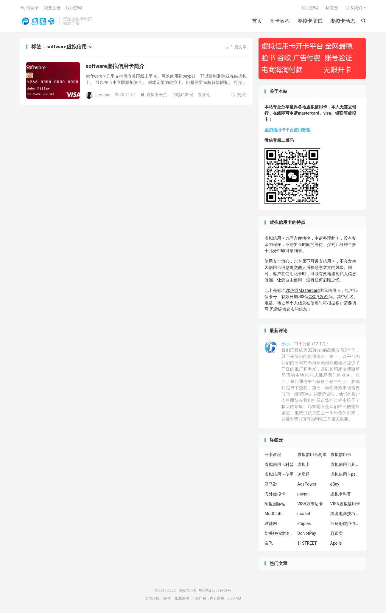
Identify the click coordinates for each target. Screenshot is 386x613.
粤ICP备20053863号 (215, 591)
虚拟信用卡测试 (311, 454)
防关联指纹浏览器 (279, 533)
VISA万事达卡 (310, 503)
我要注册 (52, 7)
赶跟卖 (336, 533)
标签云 (332, 7)
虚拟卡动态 (342, 21)
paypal (303, 494)
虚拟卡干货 (153, 94)
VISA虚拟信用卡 (345, 503)
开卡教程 (280, 21)
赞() (239, 94)
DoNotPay (306, 533)
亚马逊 (270, 484)
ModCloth (273, 513)
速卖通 (303, 474)
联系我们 (353, 7)
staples (304, 523)
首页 (257, 21)
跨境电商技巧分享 (345, 513)
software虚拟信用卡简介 (115, 66)
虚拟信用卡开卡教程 (345, 464)
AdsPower (306, 484)
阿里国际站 (274, 503)
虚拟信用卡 (38, 21)
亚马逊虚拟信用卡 (345, 523)
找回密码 (309, 7)
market (303, 513)
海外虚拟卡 (274, 494)
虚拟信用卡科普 (279, 464)
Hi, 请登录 (29, 7)
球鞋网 (270, 523)
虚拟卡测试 (310, 21)
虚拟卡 (303, 464)
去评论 (204, 94)
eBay (334, 484)
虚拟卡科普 (340, 494)
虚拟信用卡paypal (345, 474)
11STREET (307, 543)
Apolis (336, 543)
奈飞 (268, 543)
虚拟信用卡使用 (279, 474)
